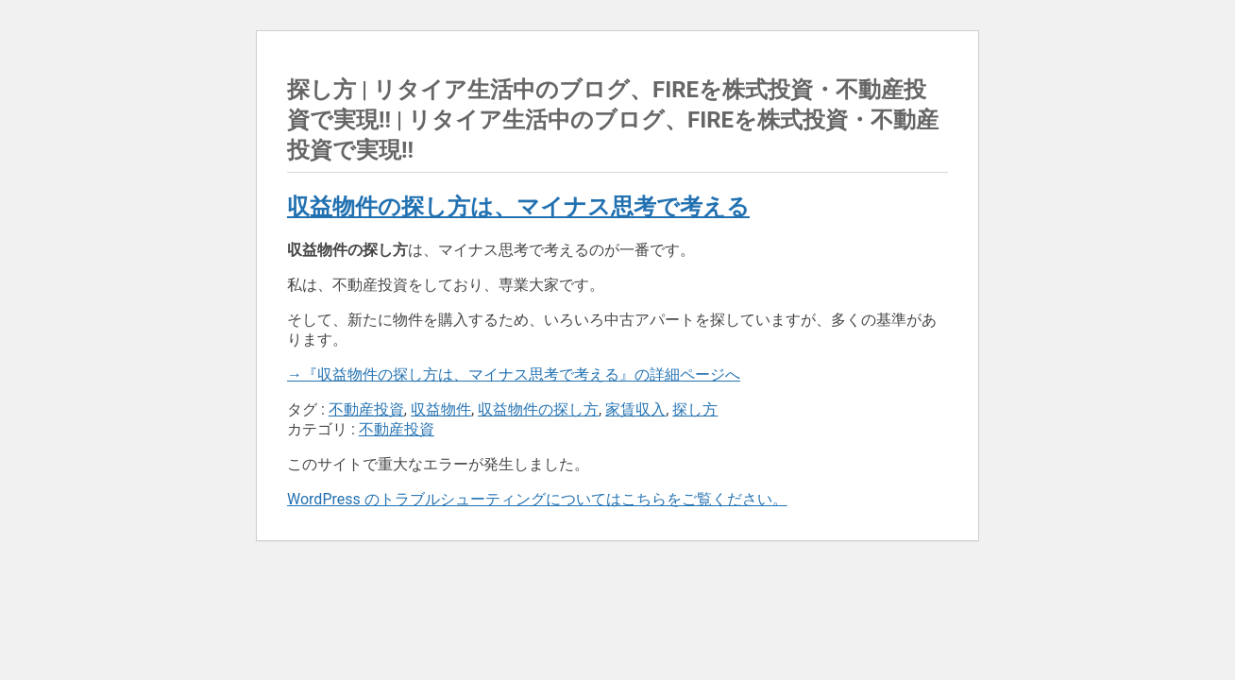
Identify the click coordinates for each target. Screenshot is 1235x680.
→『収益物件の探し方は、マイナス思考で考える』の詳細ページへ (513, 374)
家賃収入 (635, 409)
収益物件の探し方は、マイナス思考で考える (518, 207)
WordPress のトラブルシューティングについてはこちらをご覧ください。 (537, 499)
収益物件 (441, 409)
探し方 (695, 409)
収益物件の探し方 (538, 409)
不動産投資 (366, 409)
